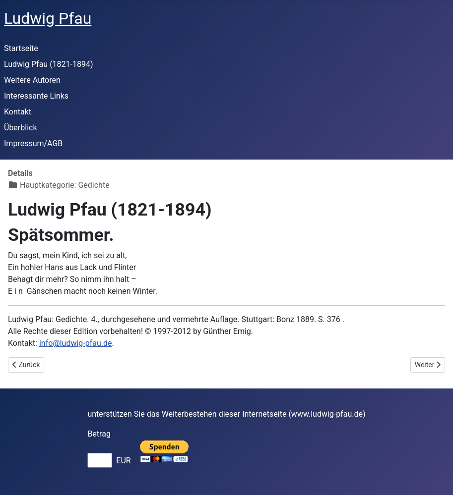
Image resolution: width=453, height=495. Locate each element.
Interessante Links (36, 96)
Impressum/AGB (33, 143)
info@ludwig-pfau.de (75, 343)
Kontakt (17, 111)
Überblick (20, 127)
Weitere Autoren (32, 80)
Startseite (21, 48)
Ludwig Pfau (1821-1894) (48, 64)
